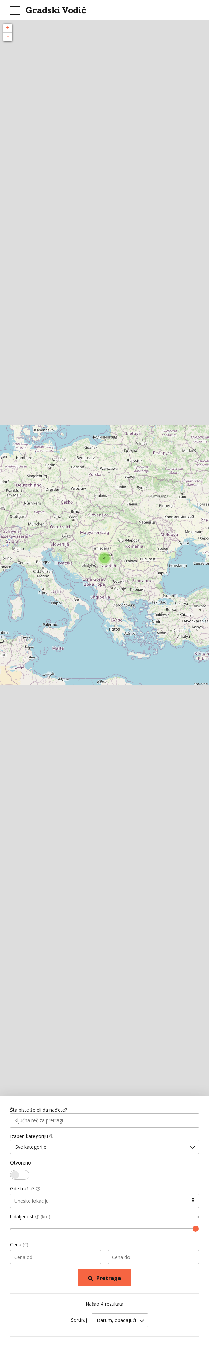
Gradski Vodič (56, 10)
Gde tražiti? (25, 1190)
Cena (19, 1246)
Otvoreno (20, 1164)
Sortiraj (79, 1321)
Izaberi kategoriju (31, 1137)
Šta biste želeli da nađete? (38, 1110)
